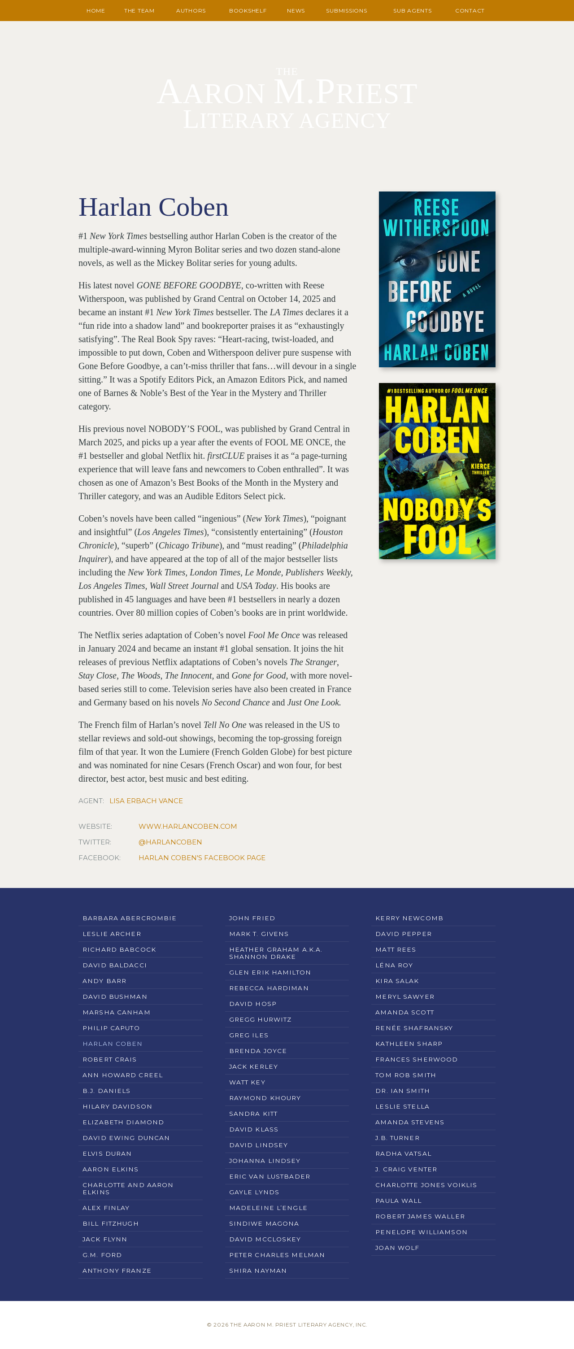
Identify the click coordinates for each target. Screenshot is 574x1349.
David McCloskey (265, 1239)
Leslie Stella (402, 1106)
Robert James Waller (420, 1216)
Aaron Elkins (111, 1169)
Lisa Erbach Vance (146, 800)
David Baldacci (115, 965)
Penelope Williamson (421, 1232)
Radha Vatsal (403, 1153)
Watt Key (247, 1082)
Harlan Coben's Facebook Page (202, 857)
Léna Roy (394, 965)
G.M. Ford (102, 1254)
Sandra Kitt (253, 1113)
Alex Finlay (106, 1207)
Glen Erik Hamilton (270, 972)
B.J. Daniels (107, 1090)
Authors (191, 10)
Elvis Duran (107, 1153)
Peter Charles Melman (277, 1254)
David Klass (253, 1129)
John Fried (252, 918)
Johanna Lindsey (265, 1160)
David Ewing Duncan (126, 1137)
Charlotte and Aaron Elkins (128, 1188)
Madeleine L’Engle (268, 1207)
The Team (139, 10)
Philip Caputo (111, 1027)
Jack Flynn (105, 1239)
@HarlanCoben (170, 842)
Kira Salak (397, 980)
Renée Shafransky (414, 1027)
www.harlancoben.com (188, 826)
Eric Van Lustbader (269, 1176)
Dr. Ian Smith (402, 1090)
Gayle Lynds (254, 1192)
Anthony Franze (117, 1270)
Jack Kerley (253, 1066)
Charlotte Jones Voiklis (426, 1184)
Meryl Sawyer (405, 996)
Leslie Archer (112, 933)
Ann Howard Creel (123, 1075)
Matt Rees (395, 949)
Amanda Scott (404, 1012)
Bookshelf (248, 10)
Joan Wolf (397, 1247)
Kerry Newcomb (409, 918)
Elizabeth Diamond (123, 1122)
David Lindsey (258, 1145)
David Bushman (115, 996)
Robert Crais (110, 1059)
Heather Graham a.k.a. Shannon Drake (276, 953)
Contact (470, 10)
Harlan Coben (113, 1043)
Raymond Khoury (265, 1097)
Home (96, 10)
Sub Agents (412, 10)
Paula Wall (398, 1200)
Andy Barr (104, 980)
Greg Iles (249, 1035)
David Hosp (253, 1003)
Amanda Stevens (409, 1122)
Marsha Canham (117, 1012)
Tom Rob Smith (405, 1075)
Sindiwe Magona (264, 1223)
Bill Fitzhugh (111, 1223)
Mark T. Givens (259, 933)
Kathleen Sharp (409, 1043)
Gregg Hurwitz (260, 1019)
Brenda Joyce (258, 1050)
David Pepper (403, 933)
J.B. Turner (397, 1137)
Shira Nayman (258, 1270)
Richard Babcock (119, 949)
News (296, 10)
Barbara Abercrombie (130, 918)
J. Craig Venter (406, 1169)
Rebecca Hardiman (269, 988)
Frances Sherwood (416, 1059)
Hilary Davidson (117, 1106)
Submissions (346, 10)
